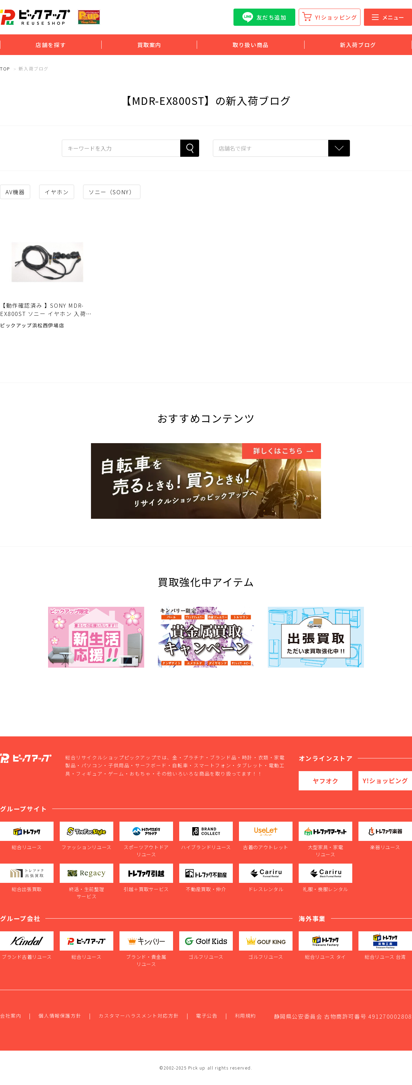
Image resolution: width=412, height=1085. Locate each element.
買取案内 (149, 45)
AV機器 (15, 192)
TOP (5, 68)
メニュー (388, 17)
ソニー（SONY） (112, 192)
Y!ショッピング (336, 17)
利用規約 (245, 1015)
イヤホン (57, 192)
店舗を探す (51, 45)
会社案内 (10, 1015)
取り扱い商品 (250, 45)
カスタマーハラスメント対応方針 (139, 1015)
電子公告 (206, 1015)
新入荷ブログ (358, 45)
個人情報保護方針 (59, 1015)
